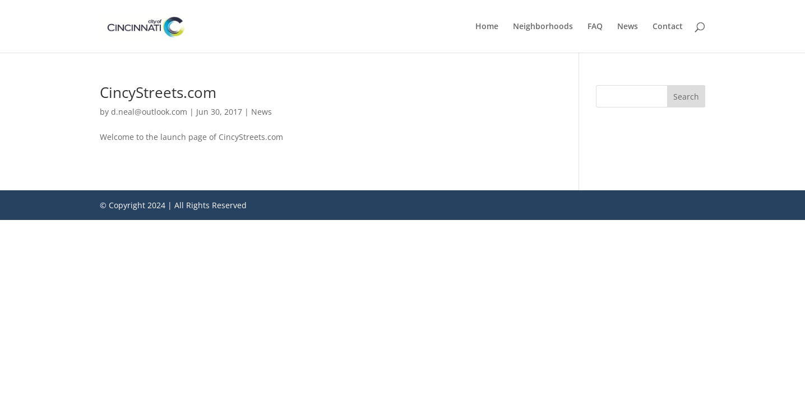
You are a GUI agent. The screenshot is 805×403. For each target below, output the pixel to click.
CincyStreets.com (158, 92)
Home (486, 26)
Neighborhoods (543, 26)
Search (686, 96)
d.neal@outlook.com (149, 111)
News (627, 26)
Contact (668, 26)
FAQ (595, 26)
